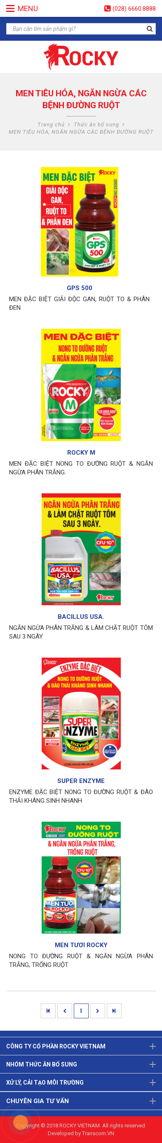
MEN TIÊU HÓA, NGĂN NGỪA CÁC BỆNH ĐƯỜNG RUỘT (81, 132)
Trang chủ (51, 124)
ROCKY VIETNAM (79, 1125)
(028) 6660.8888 (134, 8)
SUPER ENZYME (81, 781)
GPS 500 (79, 288)
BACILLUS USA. (81, 616)
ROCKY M (81, 452)
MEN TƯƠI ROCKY (81, 945)
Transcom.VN (98, 1133)
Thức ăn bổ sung (96, 124)
